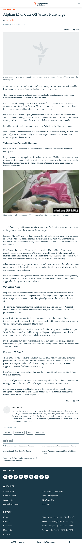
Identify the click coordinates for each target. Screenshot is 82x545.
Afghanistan (9, 10)
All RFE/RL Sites (48, 500)
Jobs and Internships (11, 504)
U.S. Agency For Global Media (53, 491)
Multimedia (7, 530)
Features (6, 522)
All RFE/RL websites (18, 542)
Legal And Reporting (50, 496)
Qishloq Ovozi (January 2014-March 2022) (58, 517)
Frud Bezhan (10, 20)
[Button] (67, 29)
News (5, 517)
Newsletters (8, 526)
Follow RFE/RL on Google (46, 542)
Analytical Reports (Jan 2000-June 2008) (57, 526)
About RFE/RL (8, 491)
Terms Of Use (8, 500)
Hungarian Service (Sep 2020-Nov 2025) (57, 530)
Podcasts (6, 534)
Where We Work (9, 496)
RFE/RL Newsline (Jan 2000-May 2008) (57, 522)
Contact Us (46, 504)
